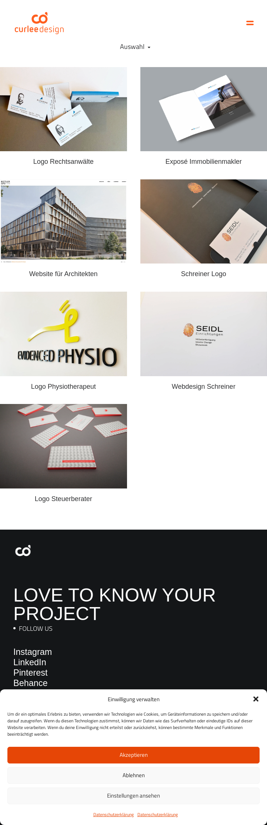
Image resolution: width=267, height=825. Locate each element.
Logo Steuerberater (63, 491)
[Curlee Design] (39, 23)
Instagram (32, 652)
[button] (256, 699)
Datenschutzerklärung (113, 814)
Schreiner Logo (203, 274)
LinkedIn (29, 662)
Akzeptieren (134, 755)
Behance (30, 683)
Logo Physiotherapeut (63, 380)
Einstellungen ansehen (133, 795)
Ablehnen (134, 775)
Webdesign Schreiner (204, 380)
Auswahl (132, 47)
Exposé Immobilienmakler (204, 161)
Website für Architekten (63, 274)
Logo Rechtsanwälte (63, 161)
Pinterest (30, 672)
